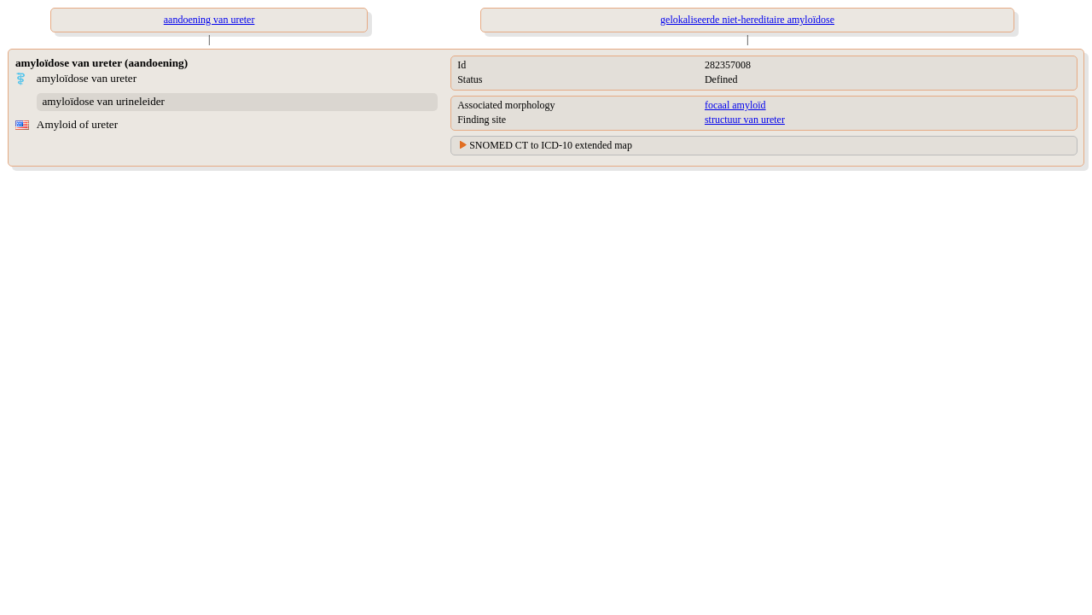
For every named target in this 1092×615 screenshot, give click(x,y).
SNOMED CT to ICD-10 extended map (550, 145)
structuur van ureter (745, 120)
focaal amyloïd (735, 105)
